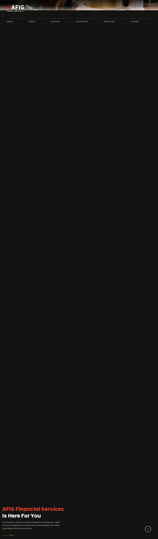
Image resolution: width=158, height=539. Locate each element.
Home (7, 531)
